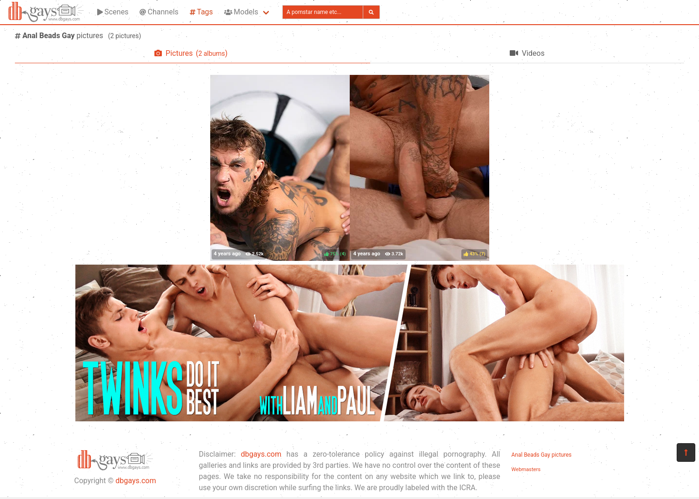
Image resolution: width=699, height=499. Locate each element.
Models (241, 11)
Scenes (112, 11)
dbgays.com (135, 480)
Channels (159, 11)
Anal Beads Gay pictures (542, 455)
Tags (201, 11)
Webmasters (526, 469)
